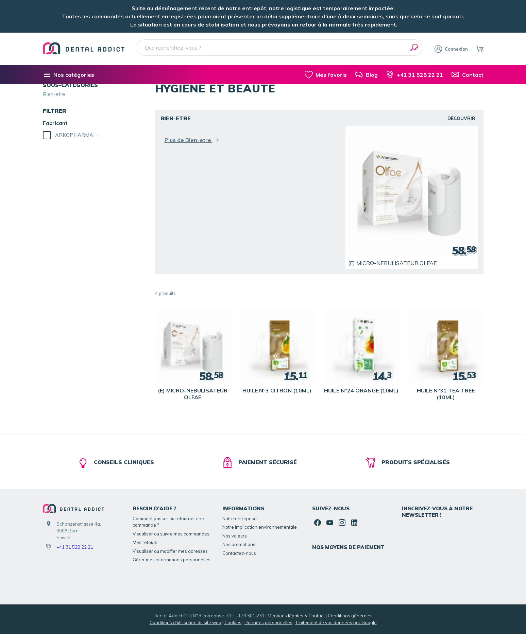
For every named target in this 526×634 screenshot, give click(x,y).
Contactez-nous (239, 553)
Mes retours (145, 542)
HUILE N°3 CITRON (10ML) (276, 390)
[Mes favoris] (326, 74)
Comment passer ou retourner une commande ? (168, 522)
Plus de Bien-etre (192, 140)
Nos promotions (238, 544)
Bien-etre (54, 94)
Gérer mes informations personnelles (171, 559)
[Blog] (366, 74)
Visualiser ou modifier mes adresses (170, 551)
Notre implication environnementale (259, 527)
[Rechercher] (414, 47)
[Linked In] (354, 522)
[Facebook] (317, 522)
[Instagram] (342, 522)
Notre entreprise (239, 518)
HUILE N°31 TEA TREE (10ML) (446, 394)
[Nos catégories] (69, 74)
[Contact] (467, 74)
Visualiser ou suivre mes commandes (171, 533)
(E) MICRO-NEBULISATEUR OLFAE (392, 263)
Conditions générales (350, 615)
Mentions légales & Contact (296, 615)
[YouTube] (329, 522)
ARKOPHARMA (77, 135)
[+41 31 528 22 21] (414, 74)
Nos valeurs (234, 536)
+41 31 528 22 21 (74, 547)
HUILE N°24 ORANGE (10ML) (361, 390)
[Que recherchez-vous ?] (280, 47)
